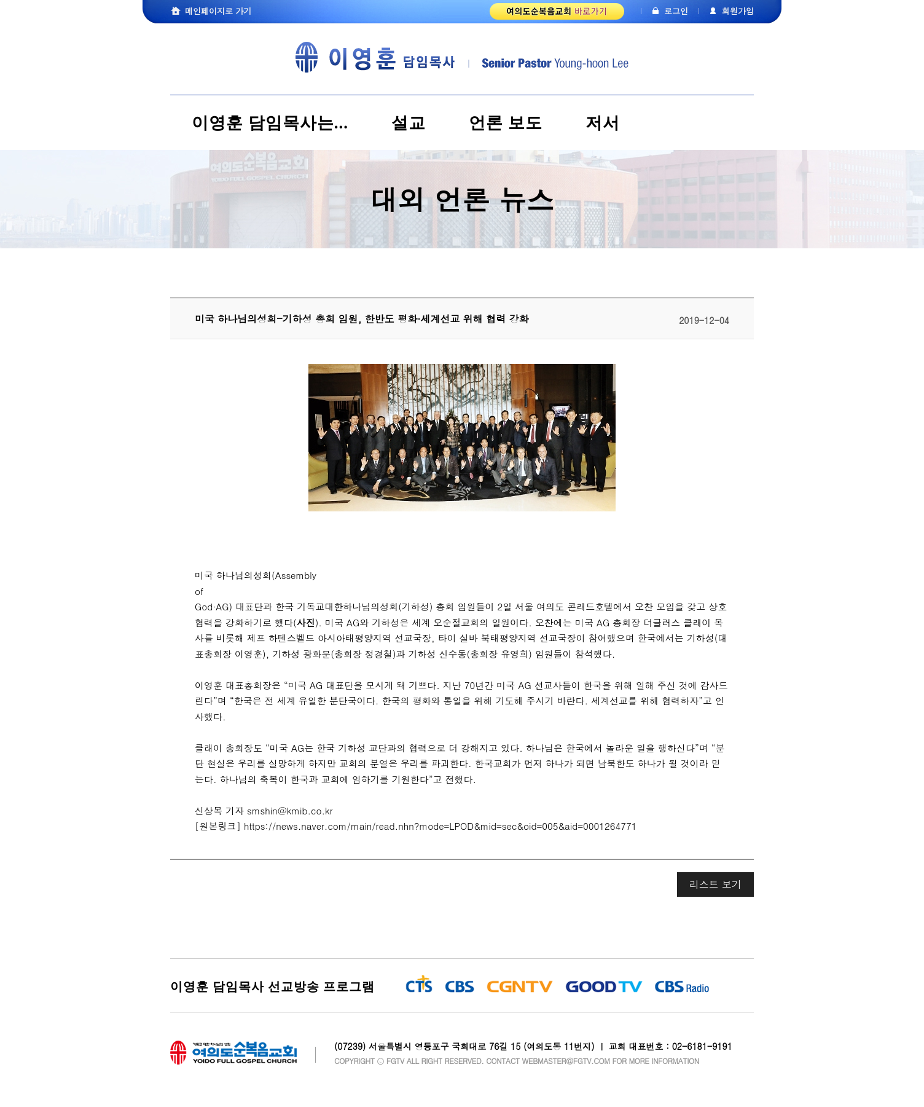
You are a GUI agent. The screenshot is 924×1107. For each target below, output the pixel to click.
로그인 (676, 11)
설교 (408, 123)
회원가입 (738, 11)
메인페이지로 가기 (218, 11)
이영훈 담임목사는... (270, 123)
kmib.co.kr (310, 810)
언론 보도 (505, 123)
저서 (602, 123)
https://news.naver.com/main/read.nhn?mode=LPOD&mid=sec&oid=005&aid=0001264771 (440, 825)
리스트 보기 (715, 884)
